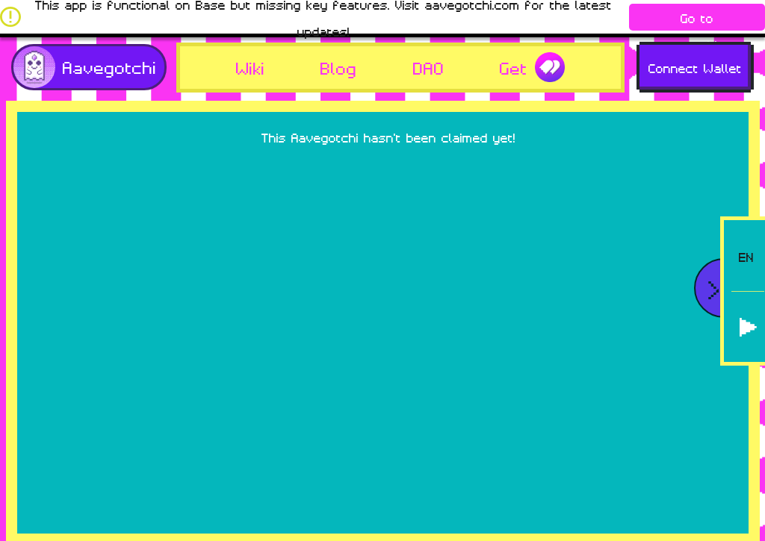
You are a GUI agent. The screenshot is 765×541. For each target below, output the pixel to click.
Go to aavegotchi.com (697, 20)
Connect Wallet (695, 67)
